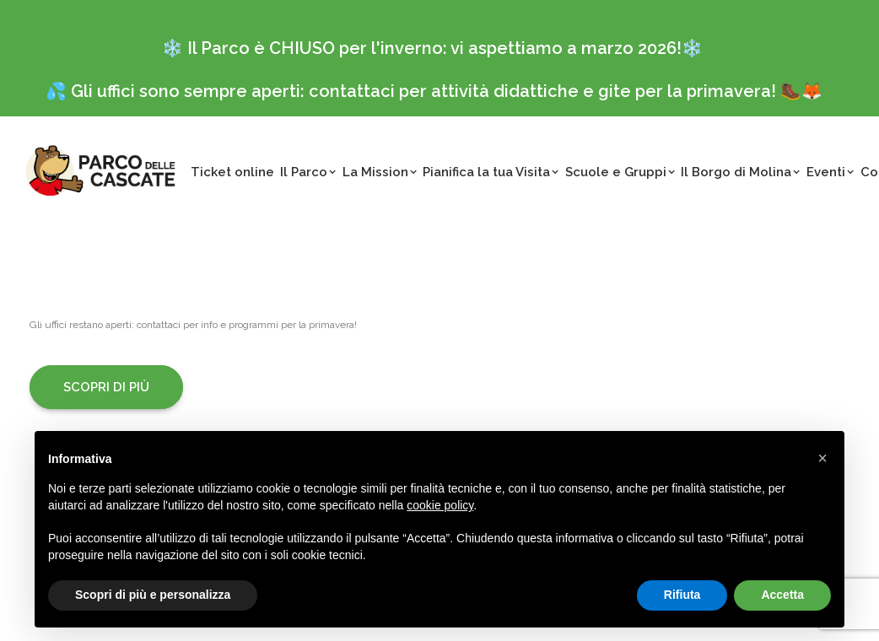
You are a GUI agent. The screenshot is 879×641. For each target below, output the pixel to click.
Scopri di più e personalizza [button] (152, 594)
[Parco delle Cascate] (100, 170)
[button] (822, 457)
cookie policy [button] (440, 505)
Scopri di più (106, 387)
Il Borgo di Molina (741, 172)
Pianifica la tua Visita (491, 172)
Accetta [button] (782, 594)
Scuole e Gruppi (620, 172)
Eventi (830, 172)
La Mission (380, 172)
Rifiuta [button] (682, 594)
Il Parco (308, 172)
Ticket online (232, 172)
